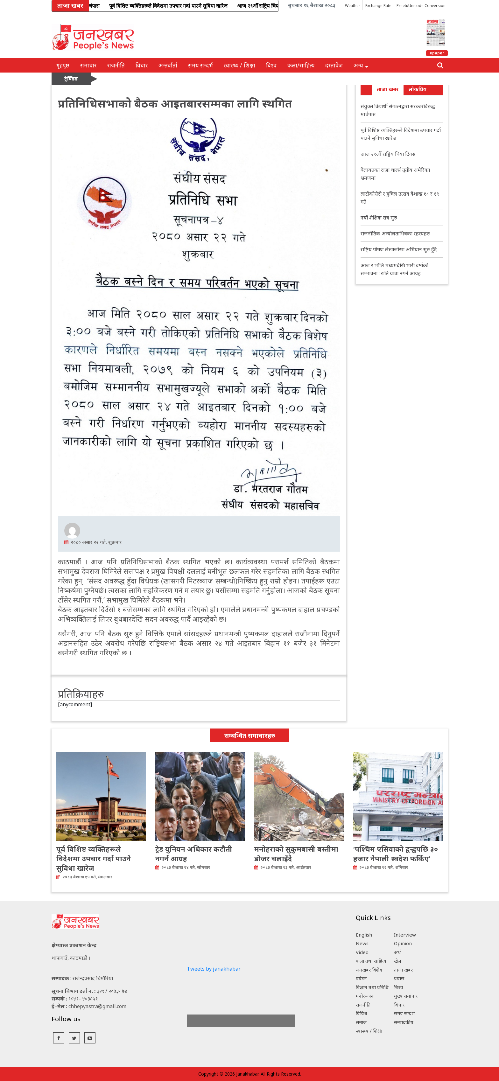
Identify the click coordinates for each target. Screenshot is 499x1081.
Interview (405, 934)
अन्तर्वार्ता (167, 65)
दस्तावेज (334, 65)
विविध (361, 1013)
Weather (352, 5)
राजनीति (116, 65)
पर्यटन (361, 978)
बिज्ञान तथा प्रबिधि (372, 987)
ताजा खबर (387, 89)
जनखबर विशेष (369, 969)
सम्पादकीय (403, 1022)
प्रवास (399, 978)
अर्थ (397, 952)
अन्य (361, 65)
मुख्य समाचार (406, 996)
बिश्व (271, 65)
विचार (142, 65)
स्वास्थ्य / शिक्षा (239, 65)
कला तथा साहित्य (371, 961)
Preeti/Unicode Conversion (421, 5)
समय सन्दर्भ (200, 65)
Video (362, 952)
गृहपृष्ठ (62, 65)
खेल (397, 961)
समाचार (88, 65)
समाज (361, 1022)
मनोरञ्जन (365, 996)
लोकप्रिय (417, 89)
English (364, 934)
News (362, 943)
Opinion (403, 943)
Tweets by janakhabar (214, 968)
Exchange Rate (378, 5)
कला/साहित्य (300, 65)
